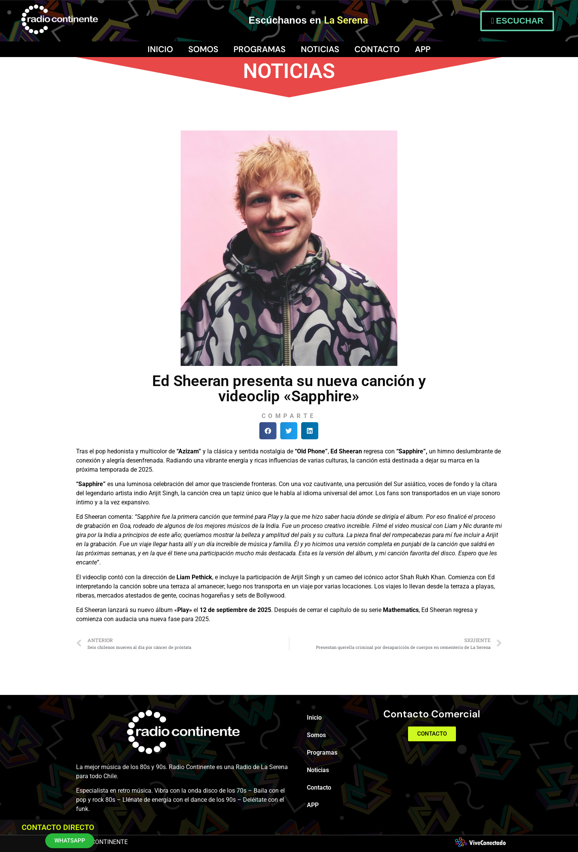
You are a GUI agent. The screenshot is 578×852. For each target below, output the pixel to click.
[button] (267, 430)
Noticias (320, 49)
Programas (259, 49)
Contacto (377, 49)
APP (422, 49)
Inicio (160, 49)
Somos (203, 49)
